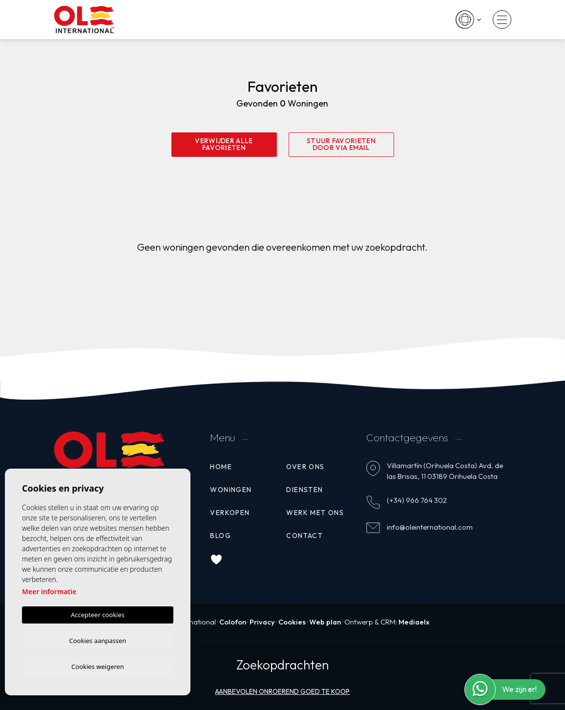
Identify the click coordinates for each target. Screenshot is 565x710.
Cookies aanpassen (97, 639)
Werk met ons (315, 512)
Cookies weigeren (97, 666)
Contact (304, 535)
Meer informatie (49, 590)
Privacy (261, 621)
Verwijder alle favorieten (224, 144)
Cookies (292, 621)
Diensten (304, 489)
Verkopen (230, 512)
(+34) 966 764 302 (417, 499)
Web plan (325, 621)
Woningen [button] (230, 489)
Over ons (305, 466)
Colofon (231, 621)
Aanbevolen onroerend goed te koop (282, 690)
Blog (220, 535)
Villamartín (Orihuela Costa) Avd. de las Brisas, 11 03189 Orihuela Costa (445, 470)
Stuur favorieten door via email (341, 144)
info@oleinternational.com (430, 526)
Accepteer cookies (98, 613)
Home (221, 466)
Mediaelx (415, 621)
